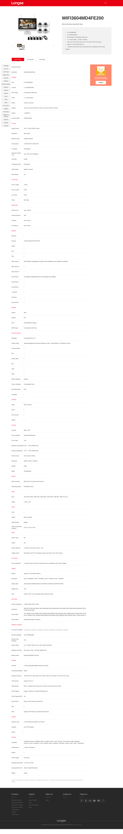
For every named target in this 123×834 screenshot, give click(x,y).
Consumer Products (17, 812)
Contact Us (88, 3)
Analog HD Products (17, 807)
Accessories (15, 819)
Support (63, 3)
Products (40, 3)
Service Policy (33, 805)
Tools (30, 812)
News (47, 805)
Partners (51, 3)
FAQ (30, 807)
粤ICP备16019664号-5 (78, 829)
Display (14, 817)
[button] (109, 3)
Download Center (34, 810)
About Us (76, 3)
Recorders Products (17, 810)
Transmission (15, 814)
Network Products (17, 805)
